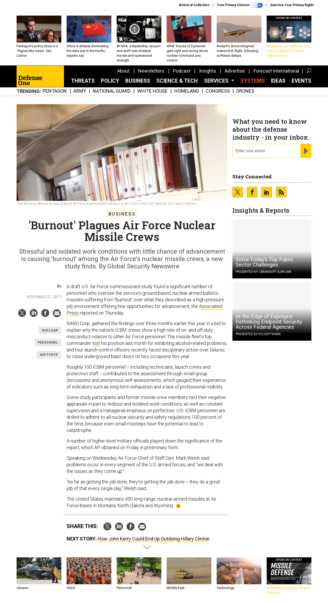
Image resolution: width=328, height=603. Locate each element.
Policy (110, 81)
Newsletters (151, 71)
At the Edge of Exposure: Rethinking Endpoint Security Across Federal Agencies (269, 321)
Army (79, 91)
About (123, 71)
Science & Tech (177, 81)
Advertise (235, 71)
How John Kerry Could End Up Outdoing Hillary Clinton (154, 539)
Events (301, 81)
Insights (207, 71)
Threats (83, 81)
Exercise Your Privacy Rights (292, 5)
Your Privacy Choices (240, 5)
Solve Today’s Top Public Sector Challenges (265, 262)
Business (137, 81)
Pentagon (55, 91)
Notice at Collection (194, 5)
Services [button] (217, 81)
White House (152, 91)
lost (96, 343)
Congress (218, 91)
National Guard (112, 91)
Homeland (186, 91)
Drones (245, 91)
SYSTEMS (252, 81)
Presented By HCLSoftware (258, 334)
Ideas (278, 81)
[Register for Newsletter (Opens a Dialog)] (305, 151)
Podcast (181, 71)
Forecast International (276, 71)
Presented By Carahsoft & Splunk (263, 272)
